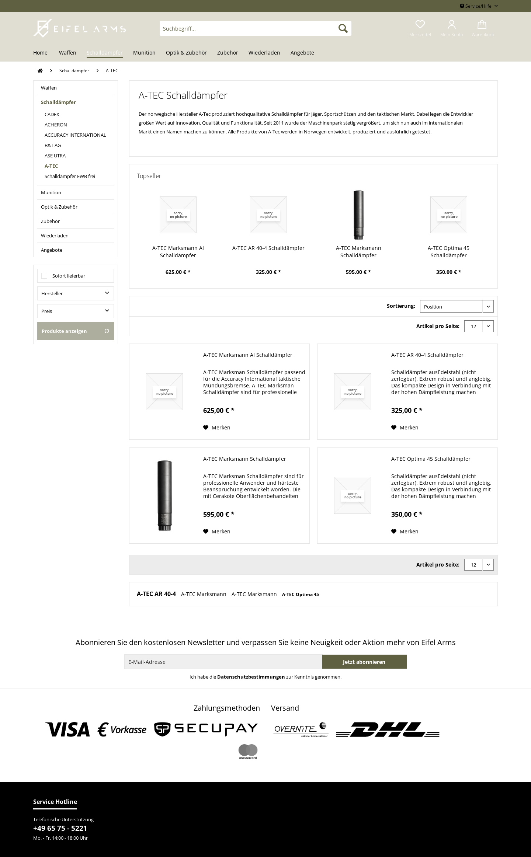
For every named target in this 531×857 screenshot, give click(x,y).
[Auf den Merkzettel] (216, 427)
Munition (51, 192)
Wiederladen (55, 235)
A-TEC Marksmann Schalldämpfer (358, 251)
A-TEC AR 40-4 (157, 594)
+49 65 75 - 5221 (60, 828)
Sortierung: (401, 305)
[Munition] (144, 53)
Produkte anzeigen (76, 331)
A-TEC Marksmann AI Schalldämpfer (178, 251)
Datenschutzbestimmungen (251, 676)
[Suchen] (343, 28)
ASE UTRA (55, 155)
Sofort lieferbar (68, 275)
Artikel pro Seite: (437, 326)
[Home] (43, 53)
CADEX (52, 114)
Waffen (49, 87)
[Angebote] (302, 53)
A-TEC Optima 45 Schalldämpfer (448, 251)
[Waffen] (67, 53)
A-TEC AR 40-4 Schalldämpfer (268, 247)
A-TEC (51, 166)
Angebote (51, 250)
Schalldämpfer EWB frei (70, 176)
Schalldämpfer (58, 102)
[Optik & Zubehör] (186, 53)
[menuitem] (255, 32)
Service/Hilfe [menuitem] (476, 6)
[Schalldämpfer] (104, 53)
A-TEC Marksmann (204, 594)
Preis (46, 311)
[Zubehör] (227, 53)
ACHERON (56, 124)
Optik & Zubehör (59, 206)
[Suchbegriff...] (255, 28)
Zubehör (50, 221)
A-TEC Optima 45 (300, 594)
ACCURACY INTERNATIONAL (75, 135)
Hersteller (52, 293)
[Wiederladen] (264, 53)
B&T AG (53, 145)
